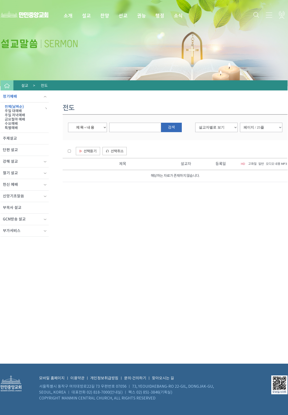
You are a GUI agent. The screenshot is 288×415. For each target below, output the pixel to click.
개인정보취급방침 (104, 378)
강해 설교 (10, 161)
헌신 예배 (10, 185)
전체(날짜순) (14, 107)
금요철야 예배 (15, 120)
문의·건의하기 (135, 378)
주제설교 (10, 138)
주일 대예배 (13, 111)
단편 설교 (10, 150)
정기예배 (10, 96)
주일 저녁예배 (15, 115)
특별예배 (11, 128)
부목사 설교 (12, 208)
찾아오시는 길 (163, 378)
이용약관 (77, 378)
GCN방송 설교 (14, 219)
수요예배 (11, 124)
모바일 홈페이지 (52, 378)
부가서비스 (11, 231)
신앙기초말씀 (13, 196)
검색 (171, 127)
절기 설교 (10, 173)
